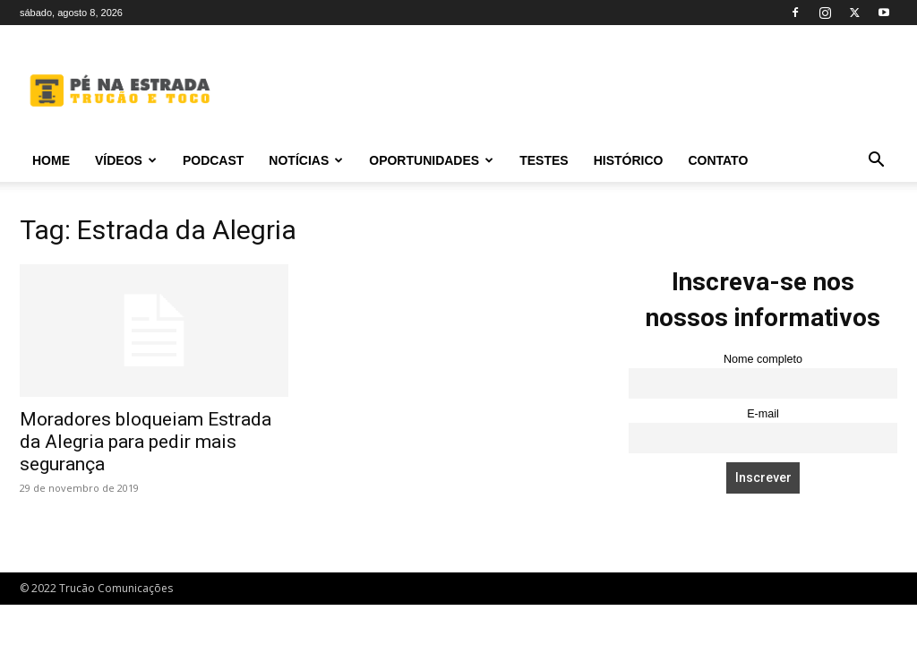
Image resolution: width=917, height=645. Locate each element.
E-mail (763, 414)
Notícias (306, 160)
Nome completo (763, 359)
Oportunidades (431, 160)
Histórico (629, 160)
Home (51, 160)
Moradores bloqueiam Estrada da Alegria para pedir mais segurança (145, 441)
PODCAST (213, 160)
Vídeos (126, 160)
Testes (543, 160)
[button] (875, 161)
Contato (718, 160)
